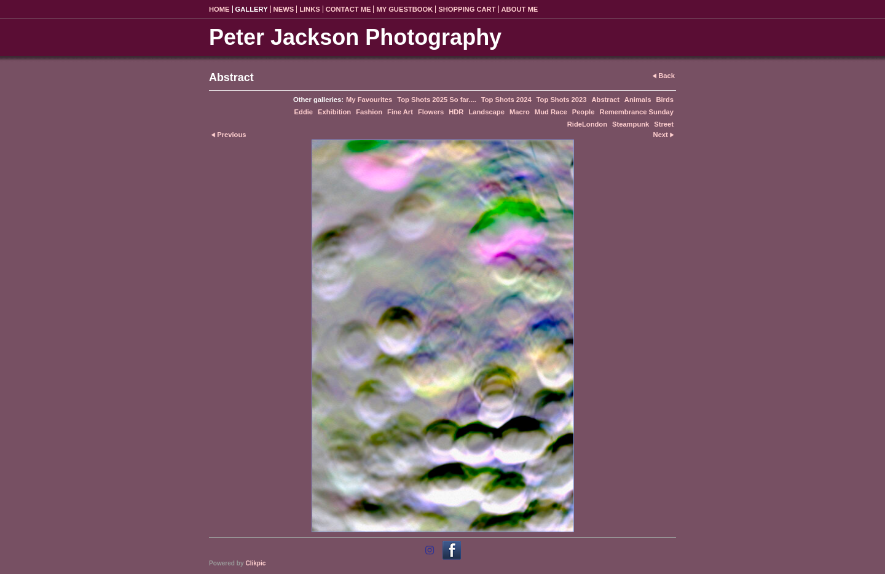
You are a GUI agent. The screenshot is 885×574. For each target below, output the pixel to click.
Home (219, 9)
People (583, 112)
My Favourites (369, 99)
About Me (520, 9)
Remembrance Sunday (636, 112)
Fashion (369, 112)
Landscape (486, 112)
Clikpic (255, 563)
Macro (519, 112)
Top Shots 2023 (562, 99)
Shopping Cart (466, 9)
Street (664, 124)
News (283, 9)
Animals (637, 99)
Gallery (251, 9)
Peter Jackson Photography (355, 37)
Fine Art (400, 112)
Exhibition (334, 112)
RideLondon (587, 124)
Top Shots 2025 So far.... (436, 99)
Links (309, 9)
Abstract (605, 99)
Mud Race (551, 112)
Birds (665, 99)
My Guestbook (404, 9)
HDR (456, 112)
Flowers (431, 112)
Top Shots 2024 (506, 99)
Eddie (303, 112)
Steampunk (630, 124)
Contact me (348, 9)
